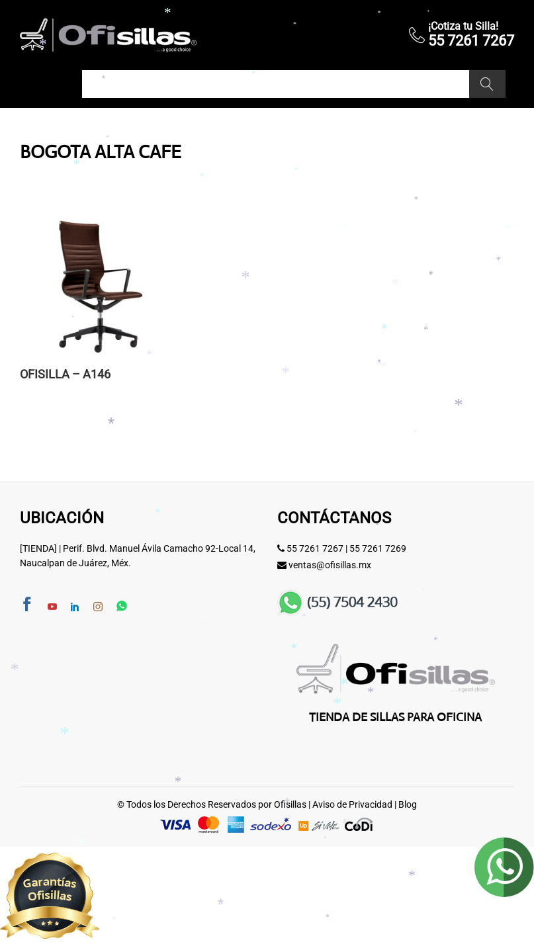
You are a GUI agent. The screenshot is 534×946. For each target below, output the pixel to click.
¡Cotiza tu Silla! (463, 26)
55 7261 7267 (315, 548)
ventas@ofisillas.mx (330, 565)
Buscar (487, 84)
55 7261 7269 (377, 548)
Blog (407, 804)
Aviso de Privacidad (352, 804)
